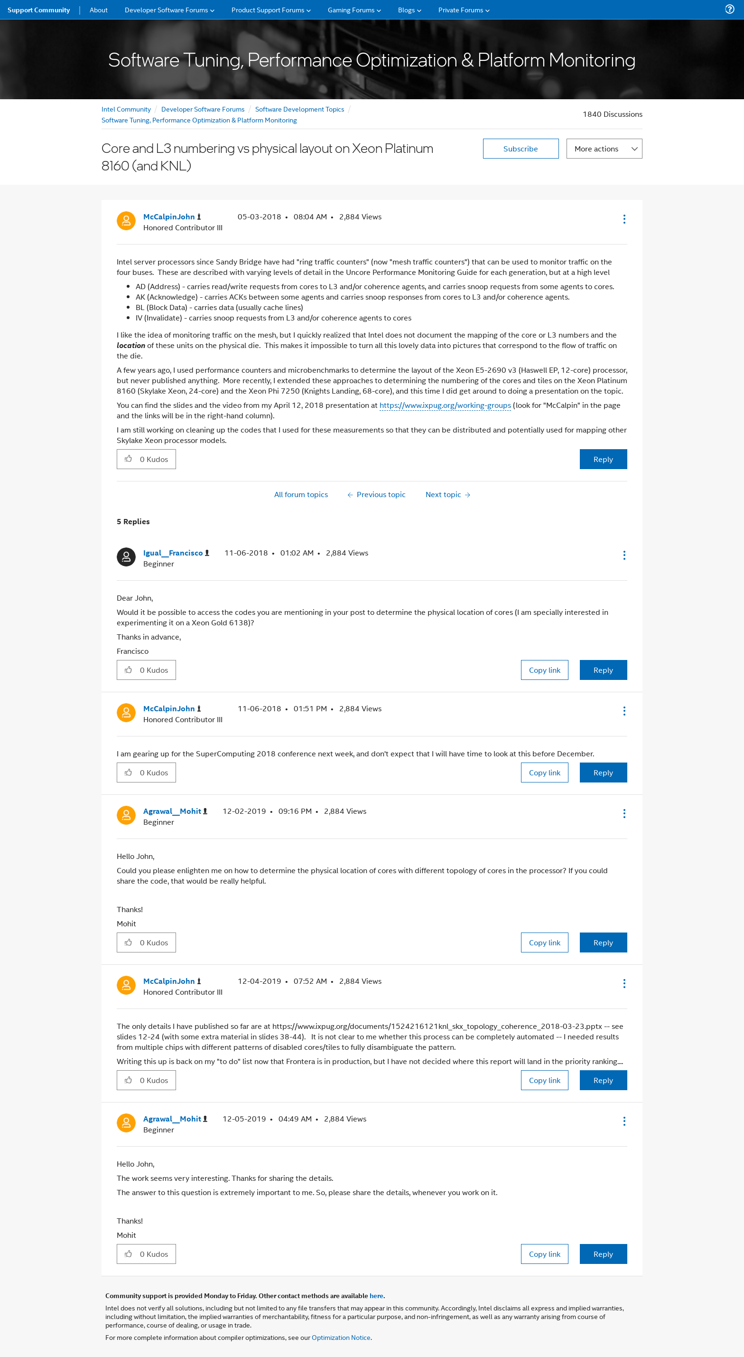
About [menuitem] (99, 9)
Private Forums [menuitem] (461, 9)
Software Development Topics (299, 108)
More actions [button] (596, 148)
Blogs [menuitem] (406, 9)
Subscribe (520, 148)
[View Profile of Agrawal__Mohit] (175, 811)
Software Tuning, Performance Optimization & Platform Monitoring (199, 119)
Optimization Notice (341, 1337)
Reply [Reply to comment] (603, 669)
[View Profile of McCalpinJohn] (172, 216)
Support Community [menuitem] (39, 9)
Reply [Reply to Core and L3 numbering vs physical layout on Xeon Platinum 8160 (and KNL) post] (603, 458)
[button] (623, 219)
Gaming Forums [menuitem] (351, 9)
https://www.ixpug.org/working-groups (445, 404)
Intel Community (126, 108)
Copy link (544, 669)
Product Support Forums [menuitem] (268, 9)
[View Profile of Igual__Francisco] (176, 552)
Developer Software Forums (203, 108)
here (376, 1295)
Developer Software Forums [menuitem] (166, 9)
